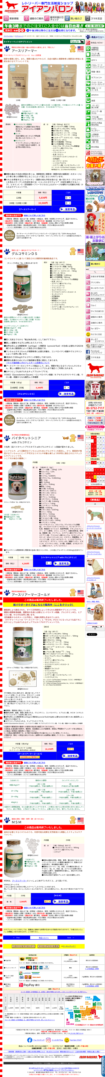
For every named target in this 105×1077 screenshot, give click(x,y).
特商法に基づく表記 (93, 1051)
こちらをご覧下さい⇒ (76, 1033)
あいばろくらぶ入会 (52, 1051)
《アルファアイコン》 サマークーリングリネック (95, 553)
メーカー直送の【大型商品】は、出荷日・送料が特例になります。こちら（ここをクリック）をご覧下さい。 (54, 992)
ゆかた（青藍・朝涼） (95, 600)
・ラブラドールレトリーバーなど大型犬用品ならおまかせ (54, 1068)
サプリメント (19, 36)
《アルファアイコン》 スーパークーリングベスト (95, 527)
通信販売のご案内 (20, 1051)
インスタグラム (54, 1040)
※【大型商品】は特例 (92, 969)
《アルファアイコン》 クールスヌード (95, 577)
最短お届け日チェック (67, 1051)
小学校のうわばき (95, 622)
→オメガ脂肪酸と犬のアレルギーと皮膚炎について (28, 362)
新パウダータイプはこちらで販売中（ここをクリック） (43, 604)
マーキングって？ (69, 946)
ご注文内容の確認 (80, 1051)
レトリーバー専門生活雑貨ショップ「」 (54, 1070)
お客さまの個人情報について (36, 1051)
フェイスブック (35, 1040)
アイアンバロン (8, 36)
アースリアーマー (19, 880)
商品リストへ (44, 937)
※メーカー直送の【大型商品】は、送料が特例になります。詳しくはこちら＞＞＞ (30, 1020)
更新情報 (11, 1051)
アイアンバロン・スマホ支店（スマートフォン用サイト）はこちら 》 (54, 1063)
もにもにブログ (72, 1040)
